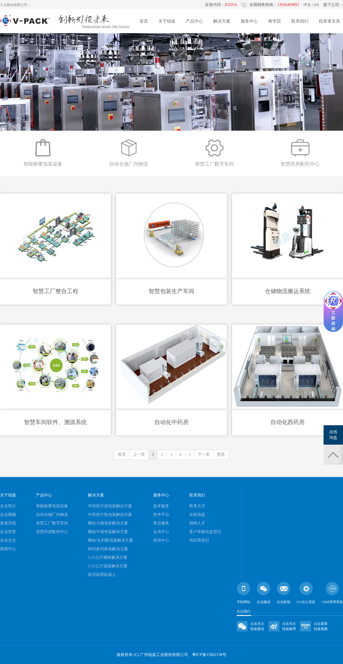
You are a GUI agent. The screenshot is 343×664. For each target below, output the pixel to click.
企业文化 (8, 540)
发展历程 (8, 523)
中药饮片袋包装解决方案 (110, 506)
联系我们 (299, 21)
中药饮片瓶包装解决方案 (110, 514)
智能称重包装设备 (52, 506)
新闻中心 (8, 549)
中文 (307, 5)
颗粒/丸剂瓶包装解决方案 (110, 540)
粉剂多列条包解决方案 (108, 549)
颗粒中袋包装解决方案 (108, 532)
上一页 (139, 454)
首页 (143, 21)
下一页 (204, 454)
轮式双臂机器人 (102, 574)
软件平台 (161, 514)
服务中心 (249, 21)
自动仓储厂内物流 (52, 514)
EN (316, 5)
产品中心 (194, 21)
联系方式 (197, 506)
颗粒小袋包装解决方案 (108, 523)
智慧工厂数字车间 (52, 523)
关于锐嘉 (167, 21)
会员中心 (161, 532)
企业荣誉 (8, 532)
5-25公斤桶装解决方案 (107, 557)
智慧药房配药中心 (52, 532)
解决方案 (221, 21)
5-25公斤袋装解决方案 (107, 566)
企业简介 (8, 506)
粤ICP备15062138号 (209, 655)
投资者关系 (329, 21)
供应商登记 (199, 540)
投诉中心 (161, 540)
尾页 (221, 454)
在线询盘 (197, 514)
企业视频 (8, 514)
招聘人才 (197, 523)
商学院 (274, 21)
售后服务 (161, 523)
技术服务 (161, 506)
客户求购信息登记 (205, 532)
